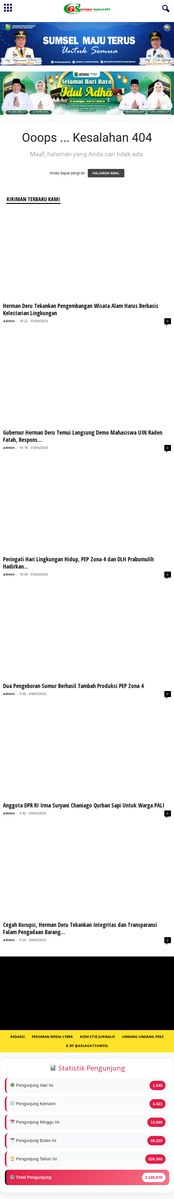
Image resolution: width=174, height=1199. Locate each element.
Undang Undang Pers (143, 1036)
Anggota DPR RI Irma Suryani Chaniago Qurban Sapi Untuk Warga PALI (83, 805)
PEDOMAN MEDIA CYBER (52, 1036)
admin (9, 321)
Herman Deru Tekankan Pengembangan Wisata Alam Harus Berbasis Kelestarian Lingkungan (80, 309)
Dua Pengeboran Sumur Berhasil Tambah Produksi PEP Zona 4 (73, 686)
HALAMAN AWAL (106, 173)
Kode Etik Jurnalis (97, 1036)
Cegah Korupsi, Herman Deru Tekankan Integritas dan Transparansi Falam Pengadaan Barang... (80, 928)
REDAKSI (17, 1036)
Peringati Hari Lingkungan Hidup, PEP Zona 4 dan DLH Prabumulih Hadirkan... (78, 562)
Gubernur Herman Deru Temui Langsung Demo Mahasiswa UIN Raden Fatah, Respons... (82, 436)
